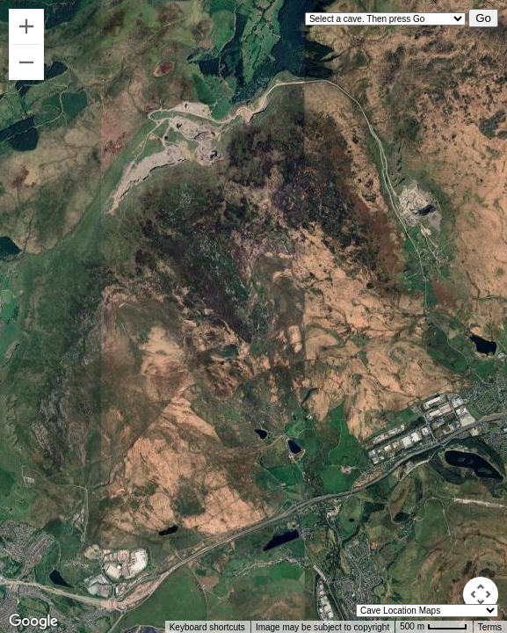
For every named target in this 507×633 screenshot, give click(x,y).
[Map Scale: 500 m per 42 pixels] (434, 627)
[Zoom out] (26, 62)
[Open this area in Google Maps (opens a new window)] (33, 621)
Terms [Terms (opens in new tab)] (490, 627)
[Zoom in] (26, 26)
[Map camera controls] (480, 594)
